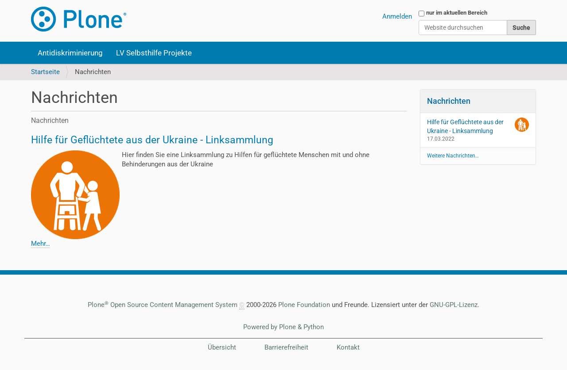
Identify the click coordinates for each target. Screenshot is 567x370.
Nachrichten (448, 101)
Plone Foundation (304, 305)
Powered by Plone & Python (283, 327)
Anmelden (397, 16)
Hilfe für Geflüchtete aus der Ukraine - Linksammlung (152, 140)
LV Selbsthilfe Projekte (154, 52)
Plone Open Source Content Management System (162, 305)
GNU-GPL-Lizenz (454, 305)
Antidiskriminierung (70, 52)
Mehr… (40, 244)
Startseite (45, 72)
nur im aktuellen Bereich (456, 12)
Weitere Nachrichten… (453, 156)
